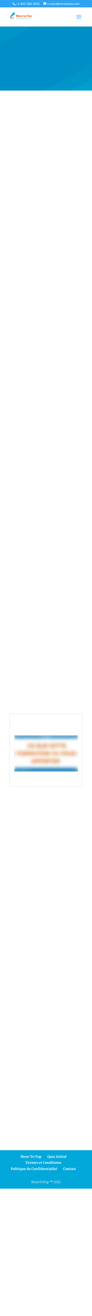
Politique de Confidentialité (34, 1169)
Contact (69, 1169)
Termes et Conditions (43, 1162)
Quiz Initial (56, 1156)
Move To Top (30, 1156)
